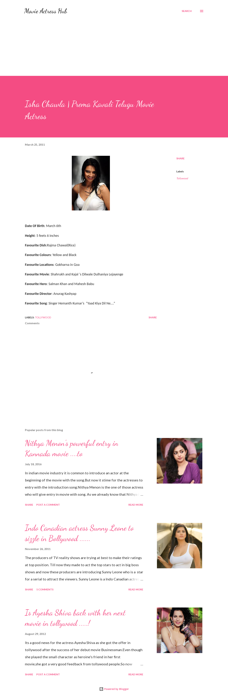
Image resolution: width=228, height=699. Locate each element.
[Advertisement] (114, 49)
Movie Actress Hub (45, 11)
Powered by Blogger (114, 689)
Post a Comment (48, 504)
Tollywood (182, 178)
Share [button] (180, 158)
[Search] (187, 11)
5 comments (44, 589)
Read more (135, 504)
